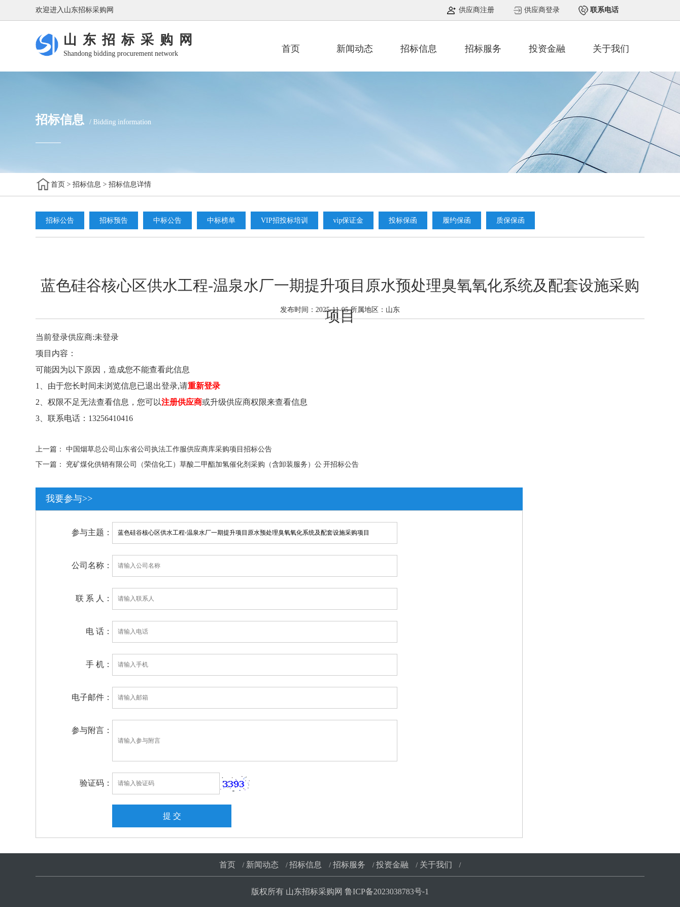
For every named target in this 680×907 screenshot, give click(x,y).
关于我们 (611, 49)
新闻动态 (354, 49)
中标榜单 (221, 220)
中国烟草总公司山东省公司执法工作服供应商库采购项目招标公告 (169, 449)
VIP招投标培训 (284, 220)
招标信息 (418, 49)
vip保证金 (348, 220)
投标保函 (403, 220)
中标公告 (167, 220)
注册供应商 (181, 402)
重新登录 (204, 385)
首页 (291, 49)
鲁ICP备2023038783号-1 (387, 891)
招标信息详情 (130, 184)
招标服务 (483, 49)
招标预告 (113, 220)
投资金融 (547, 49)
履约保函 (457, 220)
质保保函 (510, 220)
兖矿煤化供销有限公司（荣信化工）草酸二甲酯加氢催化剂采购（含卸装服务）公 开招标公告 (212, 464)
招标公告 (60, 220)
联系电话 (604, 10)
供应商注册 (475, 10)
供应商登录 (541, 10)
